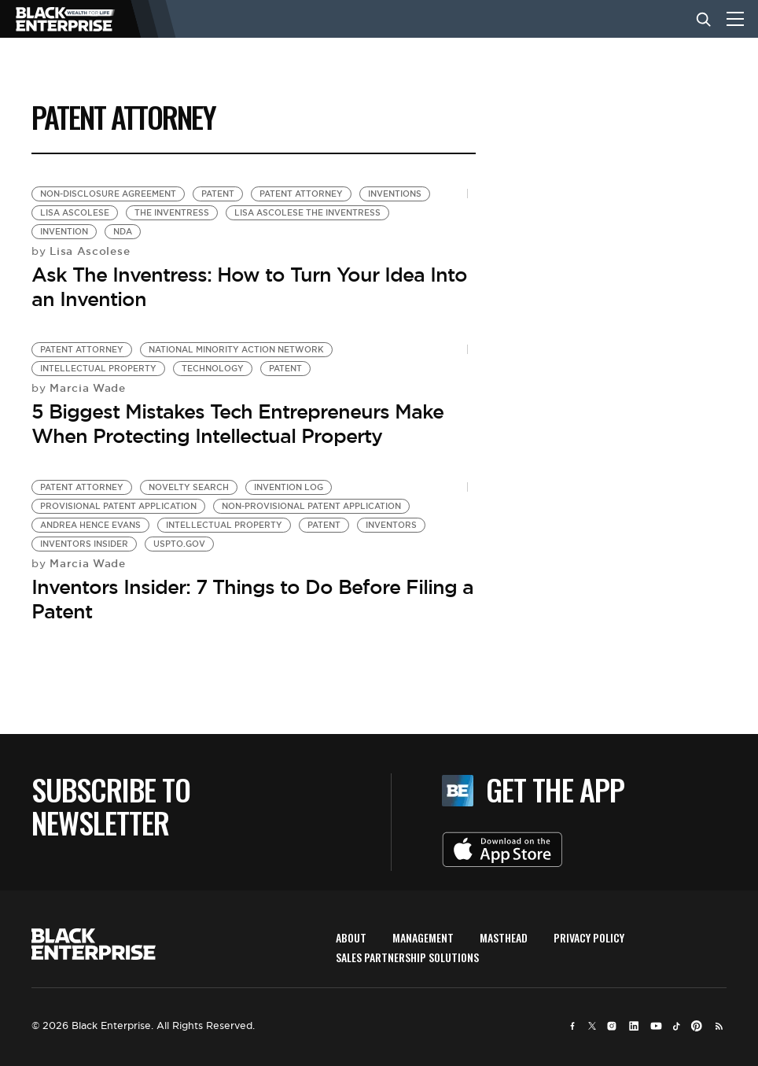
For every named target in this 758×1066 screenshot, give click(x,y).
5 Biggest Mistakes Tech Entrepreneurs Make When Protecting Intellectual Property (237, 423)
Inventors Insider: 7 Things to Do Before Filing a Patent (252, 599)
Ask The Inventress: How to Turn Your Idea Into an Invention (249, 287)
